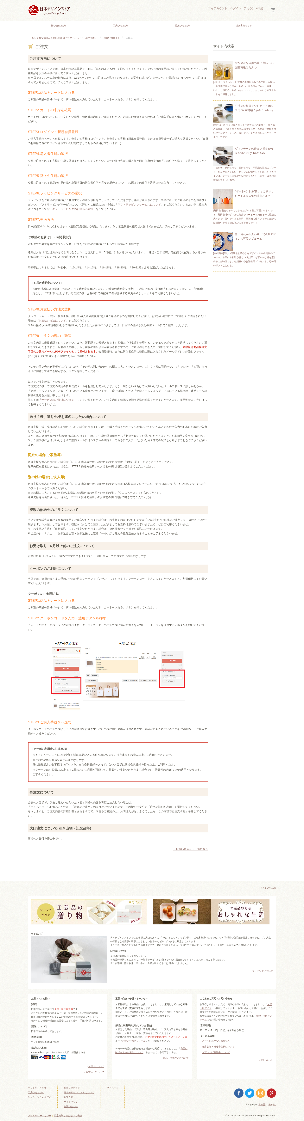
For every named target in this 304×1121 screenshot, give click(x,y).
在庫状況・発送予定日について (218, 1046)
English (272, 1104)
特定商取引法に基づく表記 (68, 1115)
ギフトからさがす (37, 1088)
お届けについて (96, 1066)
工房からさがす (36, 1092)
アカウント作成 (253, 8)
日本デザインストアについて (79, 1092)
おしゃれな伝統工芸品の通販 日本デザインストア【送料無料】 (65, 37)
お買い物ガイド (112, 37)
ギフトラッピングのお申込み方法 (72, 209)
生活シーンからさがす (39, 1097)
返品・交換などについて (176, 1058)
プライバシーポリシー (39, 1115)
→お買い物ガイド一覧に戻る (190, 849)
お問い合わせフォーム (134, 1040)
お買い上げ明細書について (216, 1052)
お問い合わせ (266, 1060)
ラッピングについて (262, 971)
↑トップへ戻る (268, 887)
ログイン (235, 8)
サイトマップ (71, 1101)
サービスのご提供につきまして (60, 399)
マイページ (112, 1088)
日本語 (261, 1104)
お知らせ (68, 1097)
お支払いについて (95, 1072)
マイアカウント (217, 8)
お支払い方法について (52, 320)
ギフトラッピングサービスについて (139, 204)
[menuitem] (59, 26)
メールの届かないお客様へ (216, 1040)
